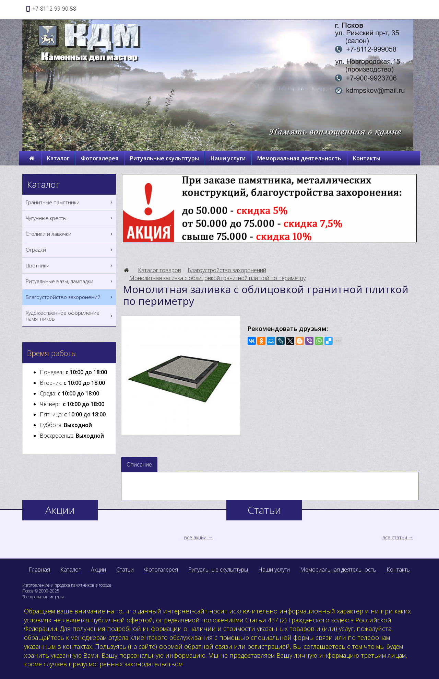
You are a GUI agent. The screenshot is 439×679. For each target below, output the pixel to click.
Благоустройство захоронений (227, 270)
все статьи (394, 537)
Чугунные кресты (70, 218)
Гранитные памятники (70, 202)
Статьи (125, 569)
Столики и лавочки (70, 234)
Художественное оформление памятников (70, 315)
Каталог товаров (159, 270)
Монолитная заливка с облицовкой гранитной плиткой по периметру (217, 278)
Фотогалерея (99, 158)
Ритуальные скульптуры (164, 158)
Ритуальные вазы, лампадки (70, 281)
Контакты (366, 158)
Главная (39, 569)
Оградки (70, 249)
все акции (195, 537)
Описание (139, 464)
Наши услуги (228, 158)
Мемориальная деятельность (299, 158)
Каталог (58, 158)
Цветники (70, 265)
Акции (98, 569)
